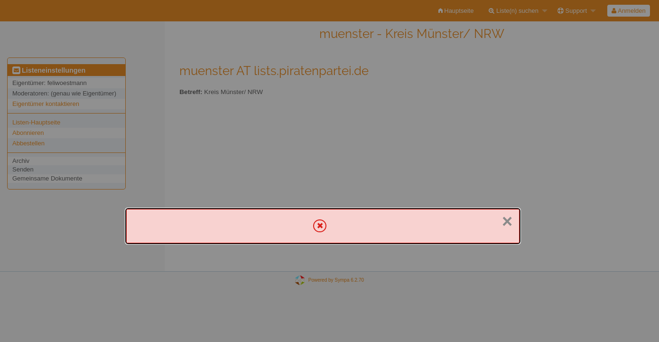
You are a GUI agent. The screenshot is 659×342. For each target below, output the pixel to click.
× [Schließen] (507, 221)
